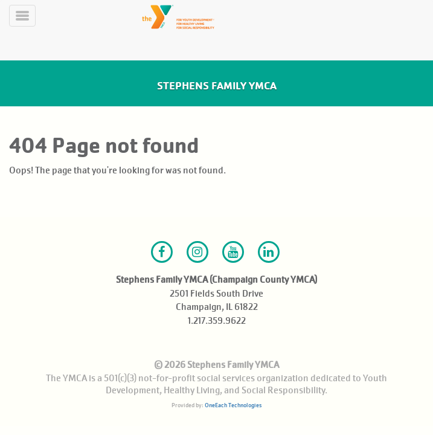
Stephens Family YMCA (217, 85)
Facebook (162, 252)
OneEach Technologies (233, 405)
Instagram (197, 252)
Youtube (233, 252)
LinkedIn (269, 252)
